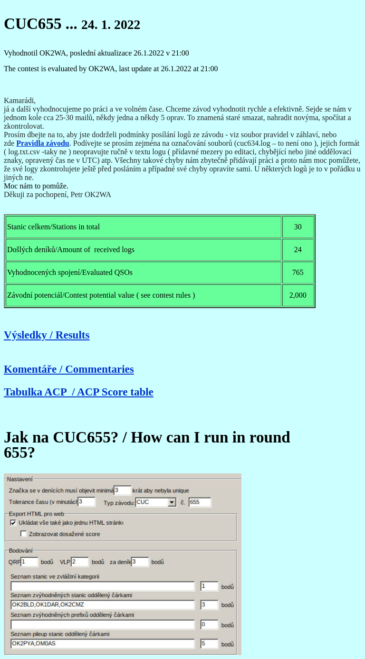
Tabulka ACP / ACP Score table (79, 392)
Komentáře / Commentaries (69, 369)
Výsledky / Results (46, 335)
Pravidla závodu (42, 143)
